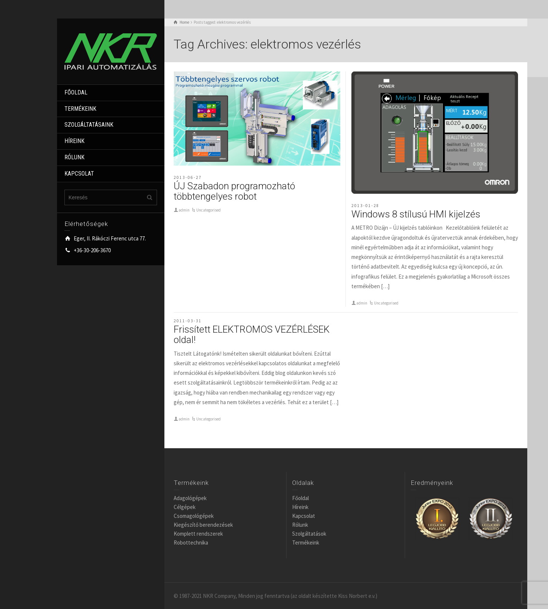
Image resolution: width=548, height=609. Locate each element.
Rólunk (300, 524)
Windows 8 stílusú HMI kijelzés (415, 214)
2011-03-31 (188, 320)
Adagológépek (190, 498)
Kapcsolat (303, 515)
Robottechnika (191, 542)
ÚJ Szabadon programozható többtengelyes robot (234, 191)
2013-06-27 (188, 177)
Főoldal (300, 498)
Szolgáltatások (309, 533)
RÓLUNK (74, 157)
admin (184, 210)
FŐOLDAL (75, 92)
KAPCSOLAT (79, 173)
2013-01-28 (365, 205)
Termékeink (305, 542)
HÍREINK (74, 140)
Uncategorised (208, 210)
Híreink (300, 506)
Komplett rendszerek (198, 533)
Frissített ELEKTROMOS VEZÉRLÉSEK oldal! (252, 335)
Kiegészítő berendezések (203, 524)
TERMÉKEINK (80, 108)
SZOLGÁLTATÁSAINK (88, 124)
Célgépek (185, 506)
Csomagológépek (194, 515)
